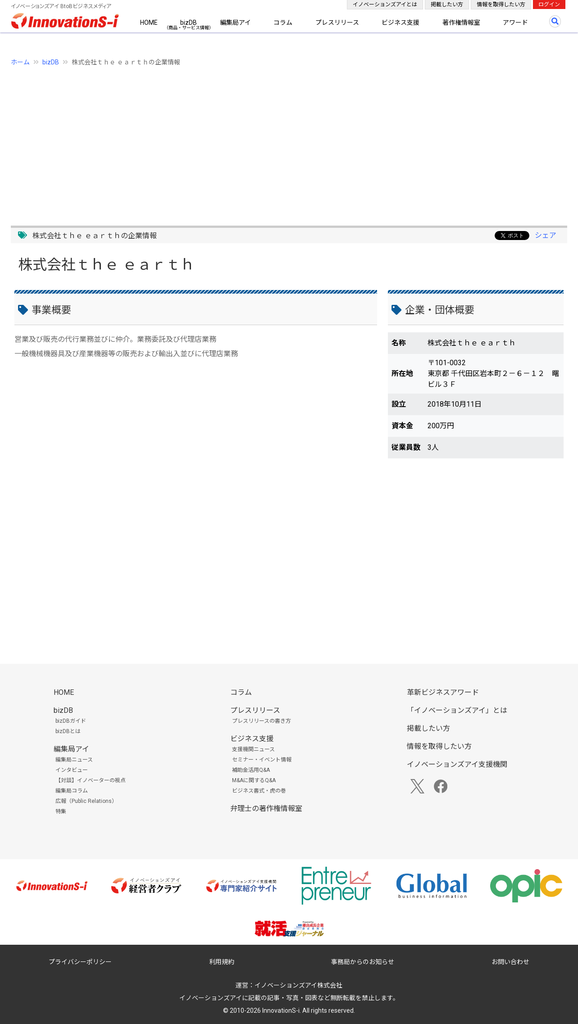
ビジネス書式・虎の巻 (259, 791)
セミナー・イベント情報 (261, 760)
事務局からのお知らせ (362, 961)
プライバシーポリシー (80, 961)
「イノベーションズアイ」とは (457, 710)
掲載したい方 (447, 4)
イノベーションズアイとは (385, 4)
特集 (60, 811)
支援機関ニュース (253, 749)
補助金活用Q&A (251, 770)
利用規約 (221, 961)
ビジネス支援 (400, 22)
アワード (515, 22)
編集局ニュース (74, 760)
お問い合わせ (510, 961)
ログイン (549, 4)
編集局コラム (71, 791)
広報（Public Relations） (86, 801)
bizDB (188, 22)
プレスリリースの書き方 (261, 721)
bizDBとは (68, 731)
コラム (282, 22)
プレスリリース (337, 22)
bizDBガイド (70, 721)
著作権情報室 (461, 22)
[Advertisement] (281, 141)
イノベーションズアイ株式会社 (298, 985)
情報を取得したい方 (501, 4)
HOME (149, 22)
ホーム (20, 62)
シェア (545, 235)
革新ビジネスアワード (443, 692)
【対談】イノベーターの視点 (90, 780)
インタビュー (71, 770)
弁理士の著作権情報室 (266, 808)
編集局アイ (235, 22)
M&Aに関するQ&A (254, 780)
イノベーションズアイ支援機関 (457, 764)
